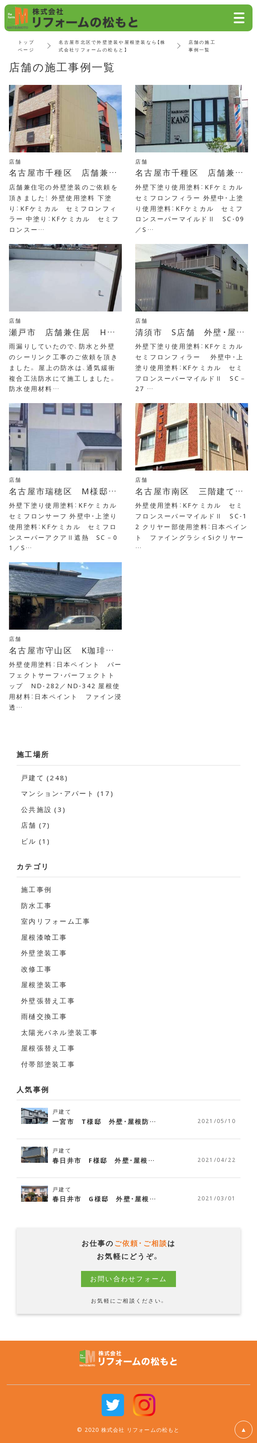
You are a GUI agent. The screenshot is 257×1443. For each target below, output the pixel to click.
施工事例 (36, 889)
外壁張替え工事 (48, 1000)
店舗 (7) (36, 825)
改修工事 (36, 969)
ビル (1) (36, 841)
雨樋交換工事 (44, 1016)
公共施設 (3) (43, 809)
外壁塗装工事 (44, 953)
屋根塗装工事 (44, 984)
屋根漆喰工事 (44, 937)
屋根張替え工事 (48, 1048)
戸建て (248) (44, 778)
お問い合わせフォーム (128, 1278)
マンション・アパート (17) (67, 793)
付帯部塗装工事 (48, 1064)
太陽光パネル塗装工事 (60, 1032)
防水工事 (36, 905)
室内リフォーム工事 (55, 921)
